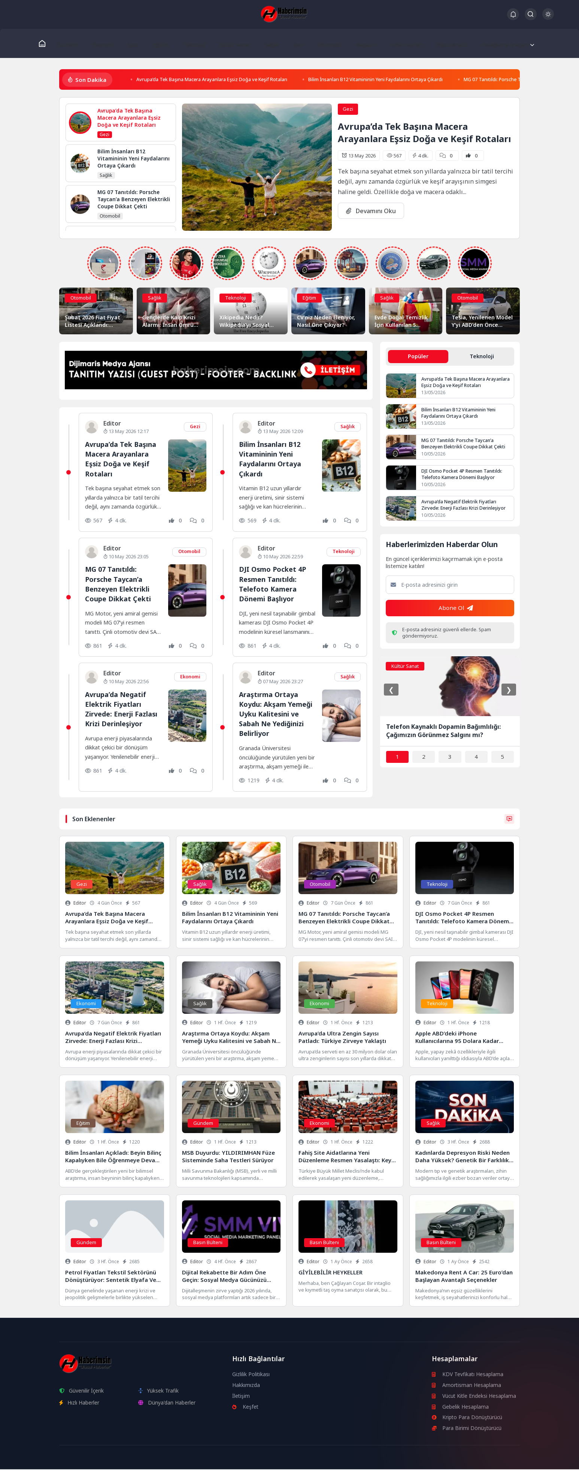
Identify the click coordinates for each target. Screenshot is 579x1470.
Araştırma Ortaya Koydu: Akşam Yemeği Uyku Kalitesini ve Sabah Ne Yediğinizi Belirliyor (277, 714)
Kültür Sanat (232, 43)
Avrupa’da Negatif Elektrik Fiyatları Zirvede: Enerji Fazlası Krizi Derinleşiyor (123, 709)
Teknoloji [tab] (481, 357)
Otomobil (323, 43)
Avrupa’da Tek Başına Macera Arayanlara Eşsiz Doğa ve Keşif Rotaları (225, 80)
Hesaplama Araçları (498, 43)
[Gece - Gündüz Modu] (548, 17)
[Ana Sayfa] (46, 43)
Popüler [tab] (418, 357)
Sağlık (268, 43)
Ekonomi (105, 43)
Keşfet (245, 1407)
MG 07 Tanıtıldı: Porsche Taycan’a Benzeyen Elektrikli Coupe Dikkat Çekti (119, 584)
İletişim (241, 1396)
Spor (134, 43)
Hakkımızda (246, 1385)
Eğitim (160, 43)
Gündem (71, 43)
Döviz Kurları (398, 43)
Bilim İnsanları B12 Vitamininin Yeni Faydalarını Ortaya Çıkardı (416, 80)
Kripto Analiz (443, 43)
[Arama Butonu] (530, 14)
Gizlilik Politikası (251, 1374)
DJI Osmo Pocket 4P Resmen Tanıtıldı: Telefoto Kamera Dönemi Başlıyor (274, 584)
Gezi (293, 43)
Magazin (358, 43)
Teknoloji (192, 43)
